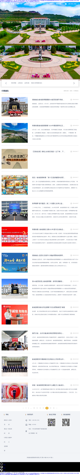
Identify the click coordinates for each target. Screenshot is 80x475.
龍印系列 (2, 14)
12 (40, 408)
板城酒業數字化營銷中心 (23, 12)
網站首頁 (19, 4)
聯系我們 (18, 21)
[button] (6, 83)
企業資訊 (7, 18)
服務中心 (52, 4)
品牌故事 (7, 12)
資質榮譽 (58, 4)
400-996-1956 (3, 23)
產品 (4, 468)
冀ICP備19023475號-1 (47, 457)
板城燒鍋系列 (9, 14)
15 (50, 408)
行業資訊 (45, 4)
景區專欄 (2, 18)
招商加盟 (7, 21)
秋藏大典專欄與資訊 (21, 18)
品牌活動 (12, 18)
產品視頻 (39, 4)
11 (37, 408)
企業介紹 (26, 4)
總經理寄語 (13, 12)
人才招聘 (2, 21)
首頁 (71, 91)
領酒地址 (12, 21)
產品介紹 (32, 4)
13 (43, 408)
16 (53, 408)
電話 (4, 471)
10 (34, 408)
